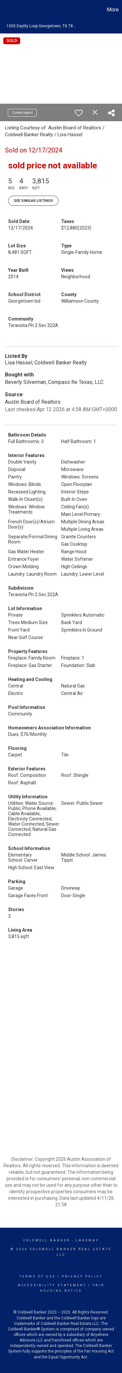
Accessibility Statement (52, 1285)
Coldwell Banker (46, 1240)
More (113, 10)
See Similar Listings (33, 201)
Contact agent (22, 112)
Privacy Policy (82, 1276)
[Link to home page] (6, 10)
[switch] (79, 113)
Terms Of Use (38, 1276)
